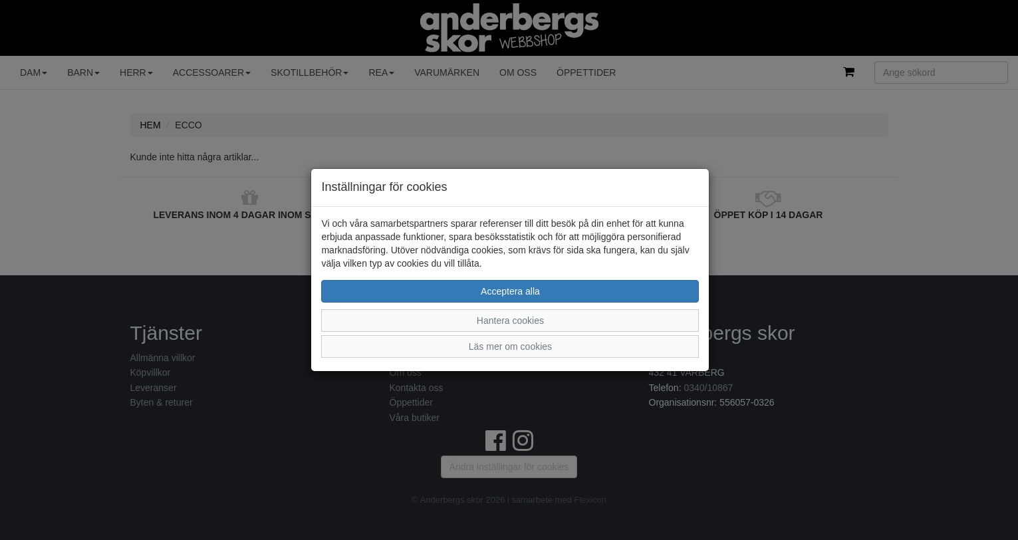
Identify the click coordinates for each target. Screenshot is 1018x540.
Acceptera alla (510, 291)
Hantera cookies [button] (510, 320)
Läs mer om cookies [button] (510, 346)
